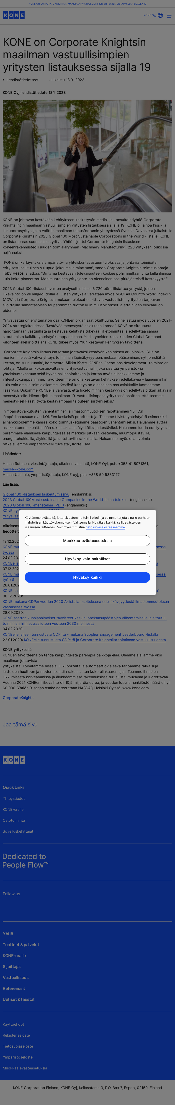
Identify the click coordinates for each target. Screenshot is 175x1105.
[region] (87, 552)
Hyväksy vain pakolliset (87, 559)
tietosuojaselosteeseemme (105, 527)
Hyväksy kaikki (87, 577)
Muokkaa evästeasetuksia (87, 540)
